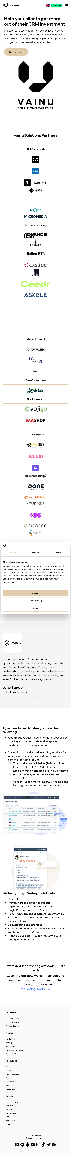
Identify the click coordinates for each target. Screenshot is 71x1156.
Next (38, 696)
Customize (35, 600)
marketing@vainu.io (35, 989)
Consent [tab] (13, 553)
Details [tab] (35, 553)
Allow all (36, 593)
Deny (35, 608)
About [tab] (58, 553)
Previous (33, 696)
